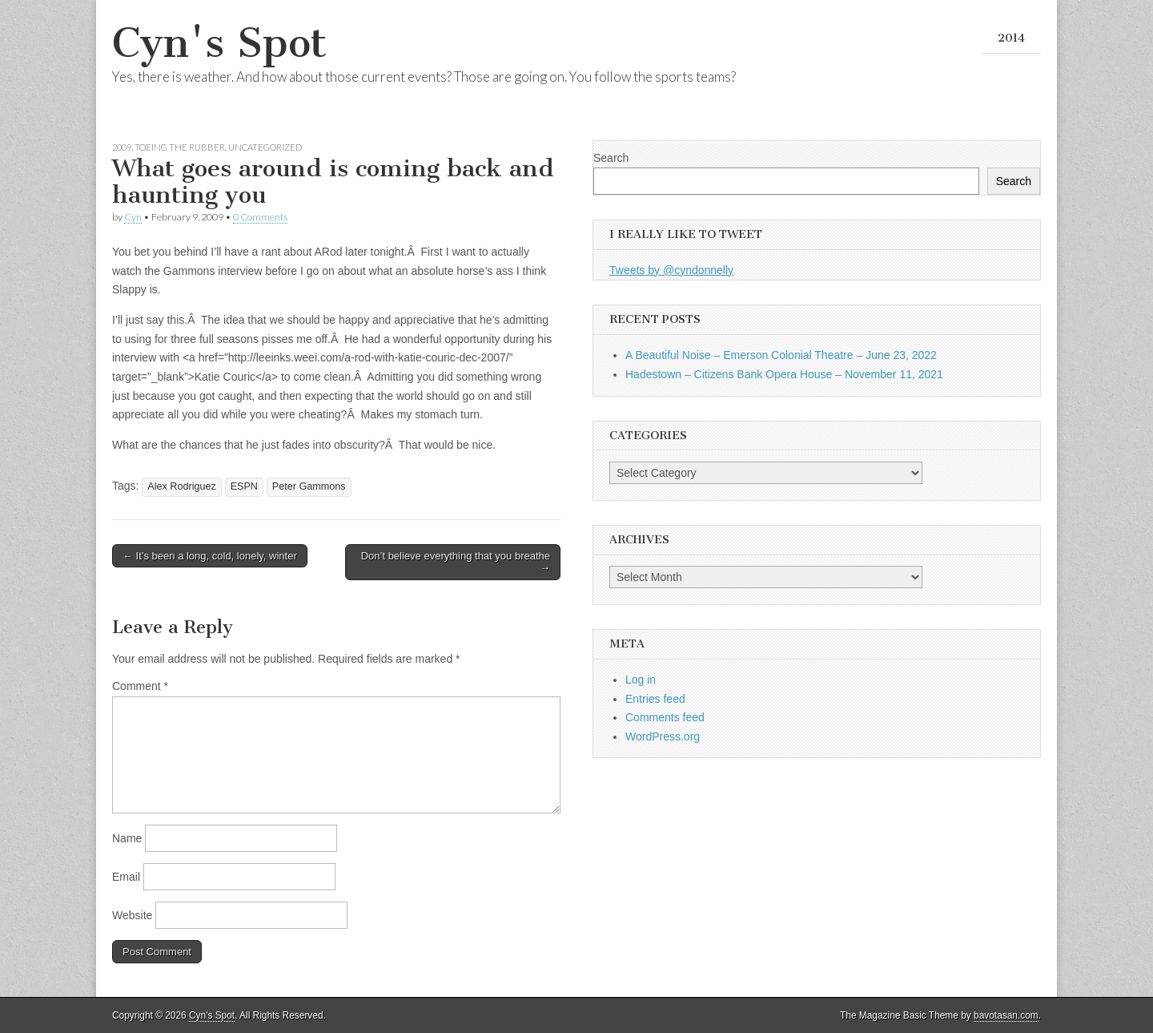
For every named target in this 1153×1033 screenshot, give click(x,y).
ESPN (244, 486)
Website (132, 915)
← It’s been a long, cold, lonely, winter (210, 556)
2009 (121, 147)
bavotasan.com (1006, 1015)
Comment (140, 686)
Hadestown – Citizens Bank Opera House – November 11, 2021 (784, 374)
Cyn (133, 217)
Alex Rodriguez (181, 486)
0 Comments (260, 217)
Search (611, 157)
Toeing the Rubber (180, 147)
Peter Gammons (309, 486)
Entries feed (655, 698)
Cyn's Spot (219, 42)
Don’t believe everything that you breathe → (455, 562)
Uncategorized (265, 147)
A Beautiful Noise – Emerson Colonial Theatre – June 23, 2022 (781, 355)
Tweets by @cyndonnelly (671, 270)
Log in (640, 679)
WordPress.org (662, 736)
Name (127, 838)
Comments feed (665, 717)
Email (126, 876)
